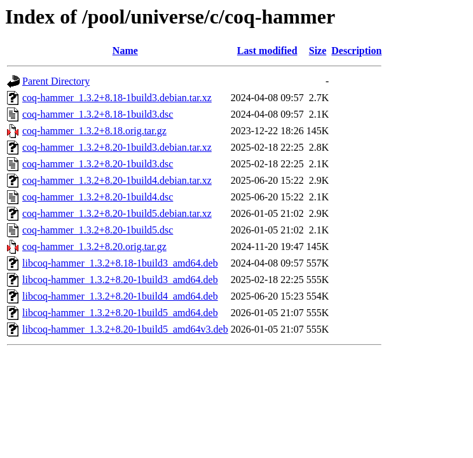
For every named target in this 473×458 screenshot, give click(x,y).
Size (318, 50)
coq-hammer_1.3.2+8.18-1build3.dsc (97, 114)
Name (125, 50)
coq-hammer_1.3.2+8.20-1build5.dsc (97, 230)
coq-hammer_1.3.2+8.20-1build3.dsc (97, 163)
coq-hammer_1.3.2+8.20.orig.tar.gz (94, 246)
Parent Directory (56, 81)
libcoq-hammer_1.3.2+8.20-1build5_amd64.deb (120, 312)
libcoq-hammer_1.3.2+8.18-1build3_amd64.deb (120, 263)
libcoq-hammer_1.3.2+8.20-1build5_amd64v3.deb (125, 329)
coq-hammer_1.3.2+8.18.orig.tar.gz (94, 130)
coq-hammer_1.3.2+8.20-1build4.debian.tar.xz (117, 180)
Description (356, 50)
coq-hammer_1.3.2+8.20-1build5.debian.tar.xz (117, 213)
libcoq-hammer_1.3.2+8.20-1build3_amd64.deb (120, 279)
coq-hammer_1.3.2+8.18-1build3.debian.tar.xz (117, 97)
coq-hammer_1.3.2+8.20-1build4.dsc (97, 196)
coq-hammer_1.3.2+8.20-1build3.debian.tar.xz (117, 147)
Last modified (267, 50)
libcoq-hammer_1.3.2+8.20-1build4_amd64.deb (120, 296)
